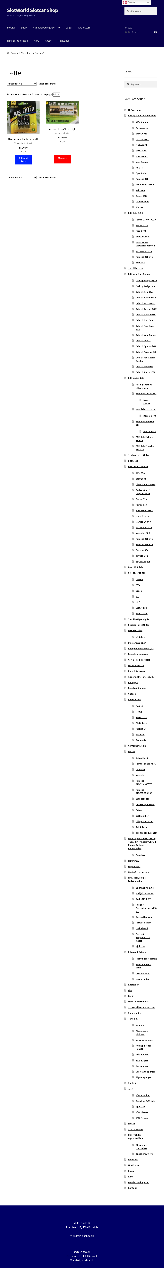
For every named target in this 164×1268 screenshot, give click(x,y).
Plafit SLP (141, 728)
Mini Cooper (142, 161)
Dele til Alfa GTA (144, 291)
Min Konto (63, 40)
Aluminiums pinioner (142, 1032)
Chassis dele (134, 699)
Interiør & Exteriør (137, 951)
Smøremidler (135, 1013)
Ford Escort (142, 156)
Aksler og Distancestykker (141, 676)
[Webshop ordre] (22, 84)
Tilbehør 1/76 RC (144, 1153)
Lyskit (131, 995)
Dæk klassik (142, 928)
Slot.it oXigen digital (139, 619)
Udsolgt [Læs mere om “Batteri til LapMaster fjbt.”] (62, 157)
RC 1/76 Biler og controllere (135, 1136)
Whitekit (140, 207)
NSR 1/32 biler (135, 630)
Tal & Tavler (142, 827)
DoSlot (139, 706)
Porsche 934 (142, 550)
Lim (130, 990)
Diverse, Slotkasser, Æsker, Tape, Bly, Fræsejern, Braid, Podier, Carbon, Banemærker (142, 843)
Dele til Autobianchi (146, 297)
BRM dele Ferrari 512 (146, 393)
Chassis (132, 693)
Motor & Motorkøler (138, 1001)
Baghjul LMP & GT (145, 887)
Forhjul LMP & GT (144, 893)
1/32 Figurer (142, 1117)
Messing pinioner (144, 1039)
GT (137, 596)
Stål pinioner (142, 1054)
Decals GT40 (149, 415)
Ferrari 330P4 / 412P (146, 219)
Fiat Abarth (142, 144)
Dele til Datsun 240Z (146, 309)
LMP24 (131, 1123)
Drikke (139, 810)
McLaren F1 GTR (144, 251)
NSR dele (140, 637)
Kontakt (132, 1187)
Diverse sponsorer (145, 804)
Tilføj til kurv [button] (23, 159)
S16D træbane (135, 1129)
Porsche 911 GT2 (144, 544)
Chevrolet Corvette (145, 484)
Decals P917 (149, 431)
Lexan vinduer (143, 978)
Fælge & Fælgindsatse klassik (143, 937)
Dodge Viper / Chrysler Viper (143, 492)
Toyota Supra (143, 561)
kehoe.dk (88, 1235)
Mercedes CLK (143, 533)
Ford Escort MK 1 (144, 510)
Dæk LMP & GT (143, 898)
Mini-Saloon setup (17, 40)
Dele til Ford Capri (145, 320)
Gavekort (133, 1159)
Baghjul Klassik (144, 916)
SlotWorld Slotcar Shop (32, 10)
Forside (11, 27)
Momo (139, 711)
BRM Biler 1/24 (135, 212)
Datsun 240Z (142, 139)
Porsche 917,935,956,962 (144, 791)
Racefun (140, 734)
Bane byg (140, 855)
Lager (69, 27)
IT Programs (134, 109)
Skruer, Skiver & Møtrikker (141, 1007)
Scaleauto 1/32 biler (138, 624)
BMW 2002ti (141, 133)
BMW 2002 (141, 478)
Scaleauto (141, 740)
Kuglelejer (133, 984)
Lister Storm (142, 516)
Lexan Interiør (143, 973)
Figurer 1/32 (134, 866)
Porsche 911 (142, 178)
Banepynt (133, 682)
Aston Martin (142, 758)
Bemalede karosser (138, 654)
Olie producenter (144, 821)
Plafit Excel (141, 723)
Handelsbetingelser (44, 27)
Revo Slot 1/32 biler (138, 466)
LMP (138, 602)
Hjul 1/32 (140, 946)
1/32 (130, 1088)
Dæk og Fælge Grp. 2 (146, 280)
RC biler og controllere (141, 1146)
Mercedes (140, 775)
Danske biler (142, 201)
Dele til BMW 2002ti (145, 303)
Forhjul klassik (143, 922)
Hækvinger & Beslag (146, 958)
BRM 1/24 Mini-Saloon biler (142, 115)
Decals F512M (146, 402)
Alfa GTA (140, 473)
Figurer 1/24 (134, 860)
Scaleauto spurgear (146, 1071)
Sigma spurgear (144, 1077)
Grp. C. (139, 590)
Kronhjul (140, 1025)
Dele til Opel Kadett (146, 346)
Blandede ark (142, 798)
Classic (139, 579)
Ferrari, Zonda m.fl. (146, 763)
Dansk (129, 3)
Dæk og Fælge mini (145, 286)
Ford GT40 (141, 230)
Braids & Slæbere (137, 688)
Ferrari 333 (141, 499)
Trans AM (140, 262)
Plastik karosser (136, 671)
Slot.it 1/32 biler (136, 572)
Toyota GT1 (142, 555)
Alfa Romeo (142, 122)
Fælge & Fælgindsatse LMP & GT (146, 908)
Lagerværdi (84, 27)
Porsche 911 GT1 (144, 256)
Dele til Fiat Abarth (145, 314)
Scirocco (140, 190)
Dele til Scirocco (144, 366)
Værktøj (132, 1082)
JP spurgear (142, 1060)
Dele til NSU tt (143, 340)
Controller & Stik (137, 745)
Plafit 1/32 (141, 717)
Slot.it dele (141, 607)
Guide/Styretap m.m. (139, 871)
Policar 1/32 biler (137, 642)
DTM (138, 585)
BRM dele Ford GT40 (146, 409)
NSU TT (140, 167)
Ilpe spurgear (142, 1065)
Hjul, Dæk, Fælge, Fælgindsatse (137, 879)
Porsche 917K (142, 236)
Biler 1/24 (133, 460)
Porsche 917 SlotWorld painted (145, 244)
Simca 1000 (141, 196)
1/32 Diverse (142, 1112)
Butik (24, 27)
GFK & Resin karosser (139, 659)
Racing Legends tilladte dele (144, 386)
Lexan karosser (136, 665)
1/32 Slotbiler (143, 1095)
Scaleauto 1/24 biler (138, 455)
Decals (131, 751)
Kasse (48, 40)
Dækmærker (142, 815)
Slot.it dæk (141, 613)
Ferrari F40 (141, 504)
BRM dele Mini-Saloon (139, 273)
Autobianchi (142, 127)
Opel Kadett (142, 173)
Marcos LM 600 (143, 521)
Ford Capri (141, 150)
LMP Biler (140, 769)
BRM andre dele (136, 377)
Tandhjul (133, 1018)
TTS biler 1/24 (135, 268)
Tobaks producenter (146, 832)
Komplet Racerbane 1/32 (140, 648)
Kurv (36, 40)
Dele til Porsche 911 (146, 351)
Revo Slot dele (135, 567)
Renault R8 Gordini (145, 184)
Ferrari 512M (142, 225)
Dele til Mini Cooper (146, 334)
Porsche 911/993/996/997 (144, 782)
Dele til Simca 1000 (145, 372)
